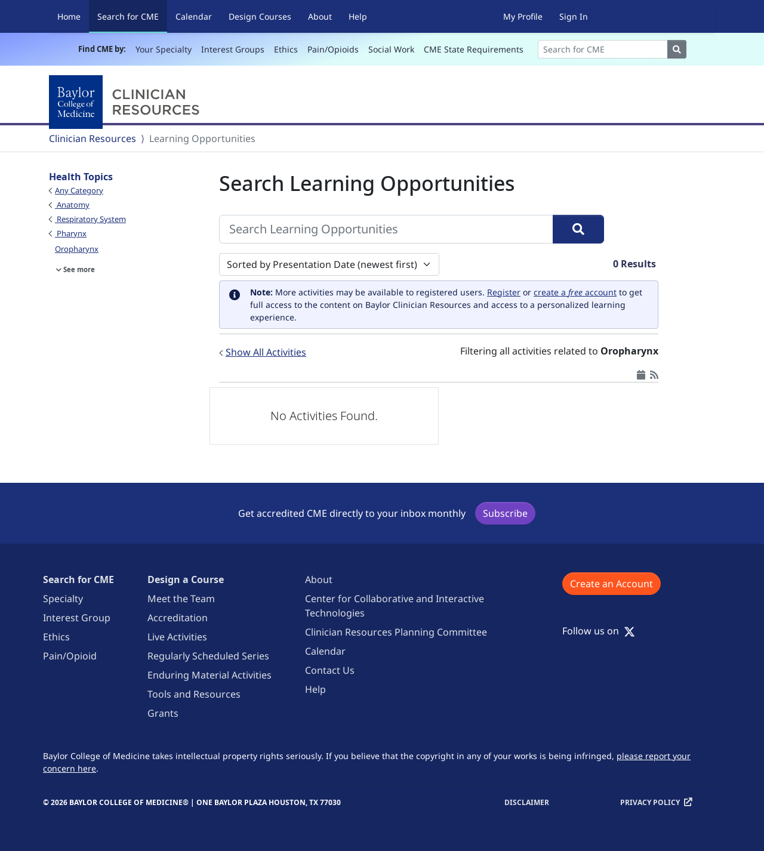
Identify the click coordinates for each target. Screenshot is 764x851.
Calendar (193, 16)
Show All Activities (266, 352)
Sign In (573, 16)
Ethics (286, 49)
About (320, 16)
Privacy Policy (650, 802)
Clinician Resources (92, 138)
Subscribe (505, 513)
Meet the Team (181, 598)
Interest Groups (232, 49)
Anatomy (72, 204)
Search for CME (132, 16)
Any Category (79, 190)
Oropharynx (76, 248)
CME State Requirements (473, 49)
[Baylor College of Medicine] (126, 102)
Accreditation (177, 617)
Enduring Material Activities (209, 675)
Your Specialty (163, 49)
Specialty (63, 598)
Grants (162, 713)
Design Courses (260, 16)
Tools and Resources (194, 694)
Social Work (391, 49)
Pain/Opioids (333, 49)
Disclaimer (526, 802)
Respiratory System (90, 219)
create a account (575, 292)
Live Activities (177, 636)
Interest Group (76, 617)
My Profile (523, 16)
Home (69, 16)
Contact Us (330, 670)
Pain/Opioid (70, 655)
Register (503, 292)
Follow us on (598, 630)
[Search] (603, 49)
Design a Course (185, 579)
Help (358, 16)
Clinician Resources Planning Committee (396, 632)
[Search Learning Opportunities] (386, 229)
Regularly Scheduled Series (208, 655)
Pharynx (71, 233)
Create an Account (611, 583)
